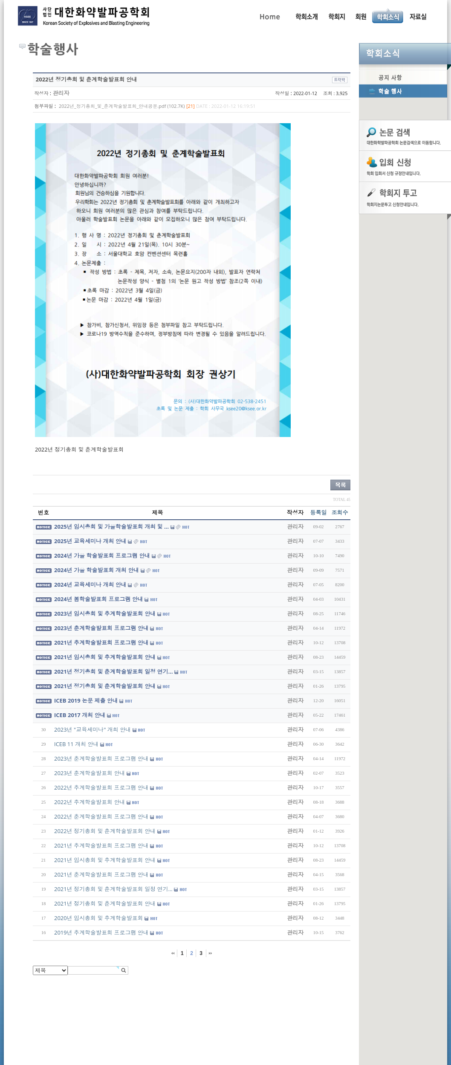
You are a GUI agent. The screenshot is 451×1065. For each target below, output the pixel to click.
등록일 (318, 512)
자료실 (418, 15)
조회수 (340, 512)
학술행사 (403, 91)
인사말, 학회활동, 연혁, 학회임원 (306, 15)
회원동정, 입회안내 (361, 15)
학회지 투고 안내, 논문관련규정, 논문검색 (336, 15)
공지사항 (403, 77)
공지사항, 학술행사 (388, 15)
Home (269, 15)
